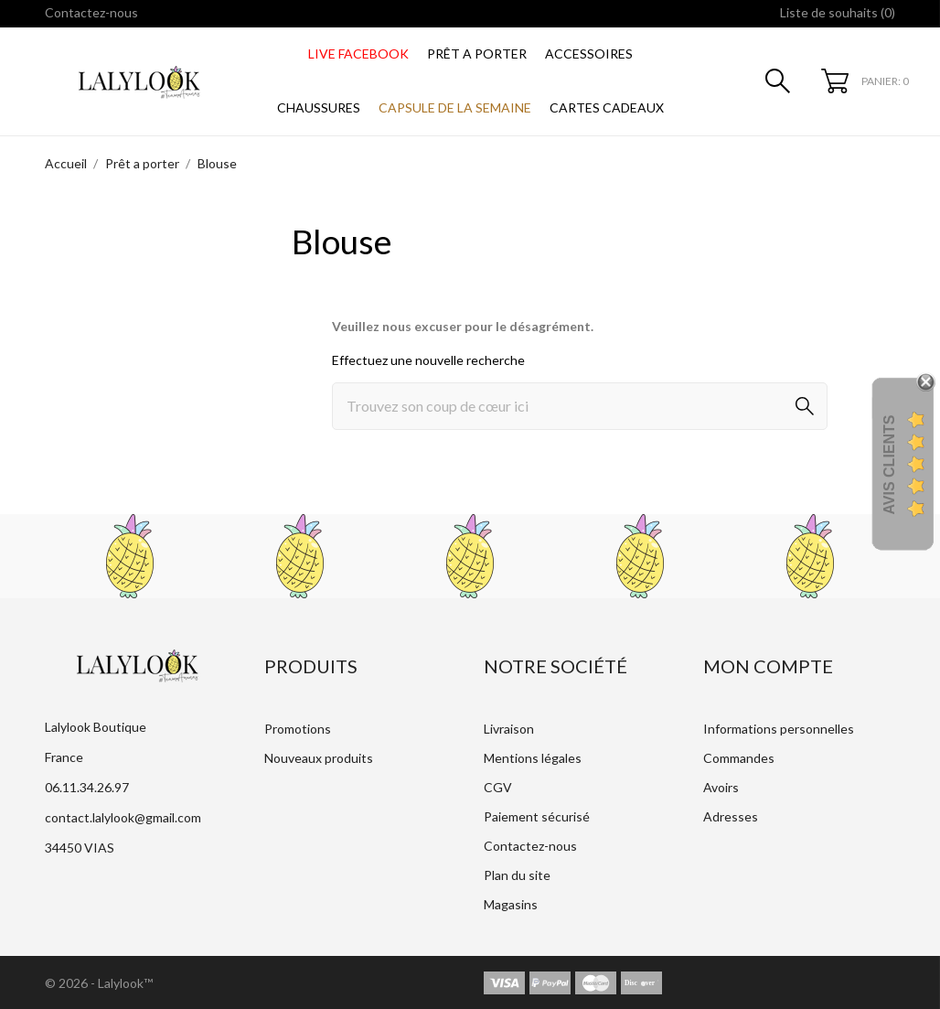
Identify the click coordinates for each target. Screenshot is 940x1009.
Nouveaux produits (318, 758)
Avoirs (721, 787)
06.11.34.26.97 (87, 787)
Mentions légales (533, 758)
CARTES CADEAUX (607, 107)
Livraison (509, 728)
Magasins (511, 904)
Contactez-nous (91, 12)
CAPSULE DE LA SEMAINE (455, 107)
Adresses (730, 816)
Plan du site (517, 875)
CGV (498, 787)
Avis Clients (889, 464)
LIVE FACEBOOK (358, 53)
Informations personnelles (778, 728)
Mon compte (768, 666)
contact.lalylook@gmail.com (123, 817)
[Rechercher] (580, 406)
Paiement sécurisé (537, 816)
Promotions (297, 728)
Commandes (738, 758)
